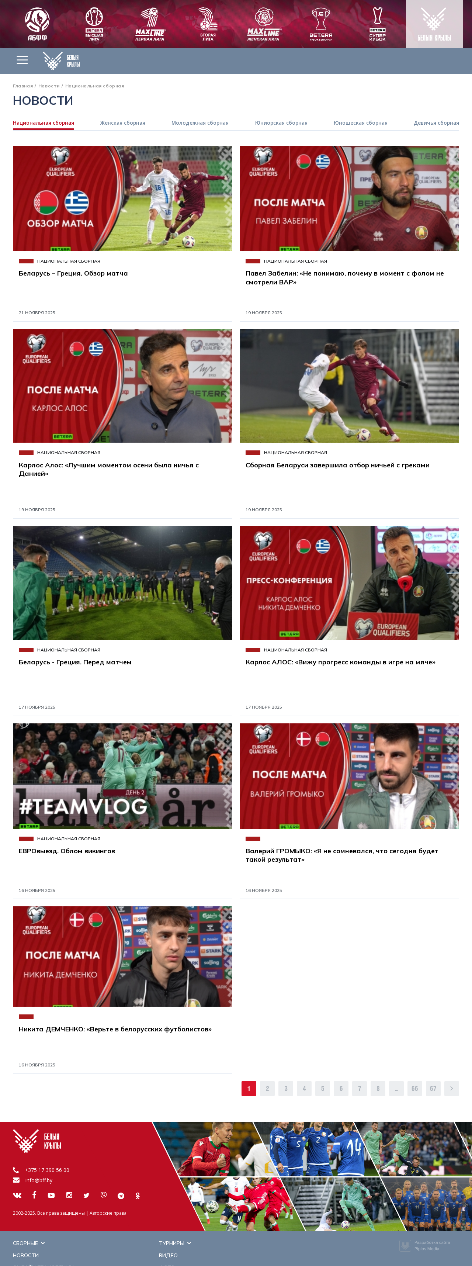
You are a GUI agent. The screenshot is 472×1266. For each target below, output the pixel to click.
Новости (49, 86)
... (396, 1089)
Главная (23, 86)
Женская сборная (124, 123)
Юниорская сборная (281, 123)
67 (433, 1089)
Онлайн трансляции (43, 1254)
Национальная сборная (44, 123)
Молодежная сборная (200, 123)
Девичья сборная (436, 123)
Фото (256, 1254)
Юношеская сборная (360, 123)
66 (415, 1089)
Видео (140, 1243)
